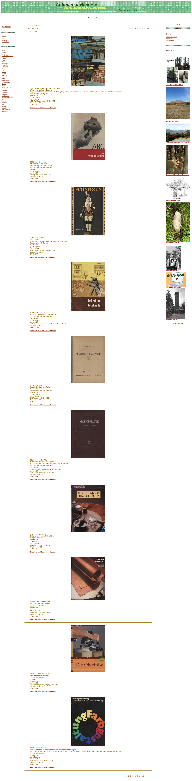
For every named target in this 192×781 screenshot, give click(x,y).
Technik (4, 101)
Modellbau (4, 36)
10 (145, 28)
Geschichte (5, 66)
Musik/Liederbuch (6, 87)
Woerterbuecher (6, 109)
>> (148, 28)
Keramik (5, 57)
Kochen (4, 77)
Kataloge (4, 73)
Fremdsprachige (6, 63)
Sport (3, 99)
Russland (4, 92)
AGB (167, 33)
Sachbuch (4, 94)
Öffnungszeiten (170, 40)
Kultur (3, 78)
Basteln (4, 52)
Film (3, 61)
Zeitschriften (5, 111)
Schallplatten (5, 96)
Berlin (3, 54)
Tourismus (4, 102)
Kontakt (178, 24)
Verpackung (169, 38)
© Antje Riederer (178, 323)
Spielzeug (4, 40)
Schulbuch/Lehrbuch (7, 97)
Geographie (5, 65)
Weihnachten (5, 42)
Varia (4, 60)
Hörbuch (4, 72)
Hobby (3, 70)
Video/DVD (5, 106)
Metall (4, 58)
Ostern (3, 38)
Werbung (4, 107)
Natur (3, 89)
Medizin (4, 84)
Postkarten (4, 90)
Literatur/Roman (6, 82)
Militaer (4, 85)
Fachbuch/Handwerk (7, 56)
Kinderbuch (5, 75)
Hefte (3, 68)
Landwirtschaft (5, 80)
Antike (3, 50)
